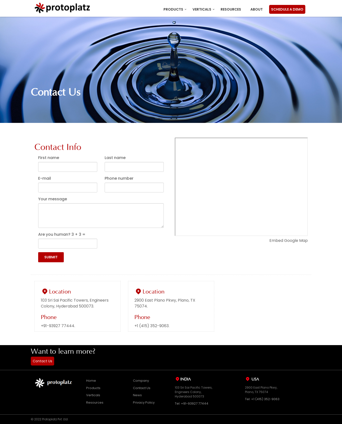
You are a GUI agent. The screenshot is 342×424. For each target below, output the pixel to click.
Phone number (119, 178)
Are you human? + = (61, 234)
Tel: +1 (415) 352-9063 (262, 399)
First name (48, 158)
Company (141, 380)
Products (173, 9)
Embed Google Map (288, 240)
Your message (52, 199)
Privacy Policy (144, 402)
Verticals (202, 9)
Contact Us (42, 361)
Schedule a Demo (287, 9)
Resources (231, 9)
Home (91, 380)
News (137, 395)
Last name (115, 158)
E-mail (44, 178)
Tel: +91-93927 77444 (191, 403)
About (256, 9)
